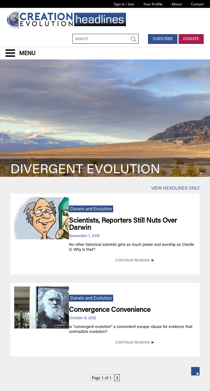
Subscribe (163, 39)
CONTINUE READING (132, 260)
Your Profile (152, 4)
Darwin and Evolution (91, 209)
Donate (191, 39)
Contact (197, 4)
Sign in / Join (124, 4)
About (176, 4)
